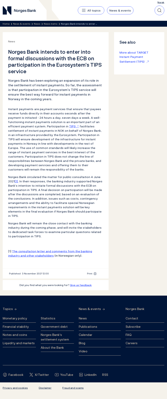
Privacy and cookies (15, 388)
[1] (16, 181)
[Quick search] (159, 10)
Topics (8, 309)
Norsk (161, 2)
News (83, 318)
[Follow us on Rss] (105, 374)
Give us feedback (81, 285)
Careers (132, 343)
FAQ (129, 335)
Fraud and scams (73, 388)
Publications (88, 326)
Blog (82, 343)
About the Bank (52, 347)
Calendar (86, 335)
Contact (132, 318)
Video (83, 351)
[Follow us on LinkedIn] (88, 374)
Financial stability (16, 326)
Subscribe (133, 326)
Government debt (54, 326)
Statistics (48, 318)
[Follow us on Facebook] (13, 374)
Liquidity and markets (19, 343)
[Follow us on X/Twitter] (39, 374)
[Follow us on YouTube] (64, 374)
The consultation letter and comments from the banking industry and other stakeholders (50, 253)
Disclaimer (45, 388)
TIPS (72, 126)
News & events (90, 309)
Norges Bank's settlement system (55, 337)
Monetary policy (15, 318)
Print (90, 273)
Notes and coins (15, 335)
